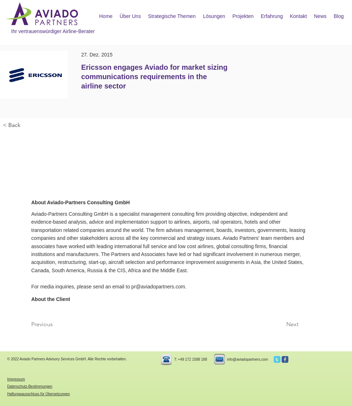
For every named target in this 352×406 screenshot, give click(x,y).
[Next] (280, 324)
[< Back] (26, 125)
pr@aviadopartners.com (158, 286)
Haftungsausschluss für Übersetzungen (38, 394)
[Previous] (55, 324)
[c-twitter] (277, 359)
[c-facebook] (285, 359)
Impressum (16, 379)
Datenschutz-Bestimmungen (29, 386)
